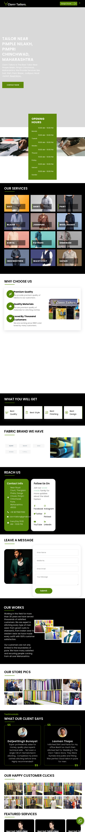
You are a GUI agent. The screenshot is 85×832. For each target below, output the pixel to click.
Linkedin (47, 523)
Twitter (38, 513)
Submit (43, 590)
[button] (13, 85)
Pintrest (47, 515)
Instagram (49, 507)
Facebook (38, 507)
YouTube (38, 523)
